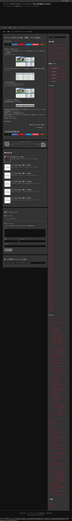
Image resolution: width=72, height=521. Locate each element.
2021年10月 (51, 150)
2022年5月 (51, 136)
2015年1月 (51, 290)
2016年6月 (51, 259)
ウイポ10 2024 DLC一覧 (55, 403)
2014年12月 (51, 292)
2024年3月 (51, 102)
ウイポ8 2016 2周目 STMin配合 (26, 31)
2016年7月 (51, 257)
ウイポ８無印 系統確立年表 (56, 436)
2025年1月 (51, 96)
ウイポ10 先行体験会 (54, 378)
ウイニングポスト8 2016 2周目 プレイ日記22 (21, 181)
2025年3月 (51, 94)
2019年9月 (51, 187)
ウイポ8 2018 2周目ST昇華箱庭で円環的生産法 (58, 492)
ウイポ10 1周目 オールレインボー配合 (58, 384)
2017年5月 (51, 237)
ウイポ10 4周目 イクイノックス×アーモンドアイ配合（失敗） (58, 393)
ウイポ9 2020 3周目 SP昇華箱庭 (57, 349)
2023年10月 (51, 108)
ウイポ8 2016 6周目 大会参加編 (57, 473)
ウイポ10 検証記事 (54, 386)
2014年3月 (51, 310)
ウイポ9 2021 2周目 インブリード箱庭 (57, 355)
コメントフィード (52, 505)
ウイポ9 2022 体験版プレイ (55, 360)
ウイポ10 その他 (54, 382)
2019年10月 (51, 185)
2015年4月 (51, 284)
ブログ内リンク (52, 427)
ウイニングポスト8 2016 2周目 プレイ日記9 (21, 173)
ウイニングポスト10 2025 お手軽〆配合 (58, 409)
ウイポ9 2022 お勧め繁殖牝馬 (56, 366)
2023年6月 (51, 112)
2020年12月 (51, 160)
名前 (5, 239)
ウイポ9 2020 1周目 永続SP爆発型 (57, 339)
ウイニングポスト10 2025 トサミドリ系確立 (57, 52)
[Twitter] (8, 44)
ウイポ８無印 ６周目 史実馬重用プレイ (58, 452)
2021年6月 (51, 152)
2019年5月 (51, 195)
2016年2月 (51, 267)
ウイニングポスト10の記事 (54, 376)
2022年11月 (51, 126)
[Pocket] (35, 44)
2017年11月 (51, 225)
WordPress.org (51, 507)
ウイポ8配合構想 (54, 461)
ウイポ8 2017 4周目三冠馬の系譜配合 (58, 481)
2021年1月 (51, 158)
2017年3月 (51, 241)
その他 (50, 320)
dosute (43, 127)
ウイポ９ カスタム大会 (55, 374)
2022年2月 (51, 142)
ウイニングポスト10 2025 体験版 (57, 405)
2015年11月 (51, 273)
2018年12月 (51, 205)
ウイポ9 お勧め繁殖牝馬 (55, 327)
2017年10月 (51, 227)
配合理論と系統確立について (55, 423)
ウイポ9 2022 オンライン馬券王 (56, 368)
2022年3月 (51, 140)
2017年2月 (51, 243)
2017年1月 (51, 245)
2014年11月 (52, 294)
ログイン (50, 502)
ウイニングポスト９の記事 (55, 322)
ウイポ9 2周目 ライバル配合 (56, 333)
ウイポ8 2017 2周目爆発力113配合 (58, 477)
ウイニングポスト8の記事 (13, 31)
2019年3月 (51, 199)
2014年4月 (51, 308)
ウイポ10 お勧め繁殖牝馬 (55, 380)
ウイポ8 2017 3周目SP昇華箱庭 (57, 479)
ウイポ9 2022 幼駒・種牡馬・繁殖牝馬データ (59, 363)
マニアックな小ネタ (54, 442)
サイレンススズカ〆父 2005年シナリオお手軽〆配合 (58, 57)
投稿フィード (51, 503)
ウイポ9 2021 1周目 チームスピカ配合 (58, 351)
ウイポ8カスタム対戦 (54, 483)
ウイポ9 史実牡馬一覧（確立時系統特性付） (58, 344)
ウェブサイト (6, 244)
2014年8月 (51, 300)
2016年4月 (51, 263)
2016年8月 (51, 255)
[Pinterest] (21, 44)
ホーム (5, 31)
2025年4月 (51, 92)
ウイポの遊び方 (52, 425)
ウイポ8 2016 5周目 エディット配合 (58, 471)
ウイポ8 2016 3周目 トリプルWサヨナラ (59, 466)
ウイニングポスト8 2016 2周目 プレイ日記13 (21, 189)
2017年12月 (51, 223)
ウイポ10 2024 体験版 (54, 395)
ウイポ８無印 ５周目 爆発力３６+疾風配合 (58, 449)
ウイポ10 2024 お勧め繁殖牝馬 (56, 397)
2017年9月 (51, 229)
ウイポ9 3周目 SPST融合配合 (57, 335)
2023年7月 (51, 110)
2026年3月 (51, 88)
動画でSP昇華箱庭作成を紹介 (56, 485)
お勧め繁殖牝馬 (53, 446)
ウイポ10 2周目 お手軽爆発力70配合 (57, 388)
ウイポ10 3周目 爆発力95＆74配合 (57, 390)
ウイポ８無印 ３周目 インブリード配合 (58, 440)
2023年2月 (51, 120)
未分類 (51, 417)
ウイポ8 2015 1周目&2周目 (56, 454)
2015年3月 (51, 286)
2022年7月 (51, 132)
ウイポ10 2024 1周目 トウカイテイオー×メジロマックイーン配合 (58, 400)
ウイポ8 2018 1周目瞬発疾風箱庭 (57, 487)
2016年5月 (51, 261)
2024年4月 (51, 100)
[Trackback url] (25, 263)
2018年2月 (51, 219)
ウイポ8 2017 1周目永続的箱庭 (57, 475)
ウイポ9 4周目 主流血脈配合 (56, 337)
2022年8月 (51, 130)
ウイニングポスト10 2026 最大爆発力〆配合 (59, 415)
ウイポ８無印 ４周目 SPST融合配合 (58, 444)
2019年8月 (51, 189)
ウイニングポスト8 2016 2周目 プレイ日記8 (21, 165)
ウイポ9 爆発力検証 (54, 331)
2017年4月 (51, 239)
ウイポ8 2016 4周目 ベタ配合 (57, 469)
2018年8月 (51, 209)
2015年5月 (51, 282)
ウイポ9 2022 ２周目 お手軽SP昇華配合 (58, 372)
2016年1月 (51, 269)
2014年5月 (51, 306)
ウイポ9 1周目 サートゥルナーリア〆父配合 (58, 325)
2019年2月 (51, 201)
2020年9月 (51, 166)
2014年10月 (52, 296)
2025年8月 (51, 90)
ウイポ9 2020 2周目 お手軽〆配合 (57, 347)
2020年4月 (51, 174)
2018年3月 (51, 217)
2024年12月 (51, 98)
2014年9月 (51, 298)
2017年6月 (51, 235)
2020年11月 (51, 162)
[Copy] (42, 44)
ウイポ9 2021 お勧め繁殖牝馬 (56, 353)
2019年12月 (51, 181)
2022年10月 (51, 128)
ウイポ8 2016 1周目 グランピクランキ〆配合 (59, 459)
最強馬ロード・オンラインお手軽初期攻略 (56, 47)
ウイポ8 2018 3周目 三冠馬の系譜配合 (58, 494)
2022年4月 (51, 138)
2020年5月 (51, 172)
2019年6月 (51, 193)
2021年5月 (51, 154)
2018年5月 (51, 213)
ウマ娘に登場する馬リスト (54, 318)
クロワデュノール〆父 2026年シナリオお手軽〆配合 (58, 59)
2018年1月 (51, 221)
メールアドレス (22, 239)
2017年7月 (51, 233)
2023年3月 (51, 118)
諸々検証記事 (53, 456)
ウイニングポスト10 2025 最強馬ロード (58, 413)
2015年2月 (51, 288)
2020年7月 (51, 168)
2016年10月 (51, 251)
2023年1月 (51, 122)
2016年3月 (51, 265)
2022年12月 (51, 124)
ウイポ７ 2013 (52, 421)
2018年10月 (51, 207)
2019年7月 (51, 191)
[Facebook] (14, 44)
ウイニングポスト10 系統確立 (56, 411)
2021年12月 (51, 146)
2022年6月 (51, 134)
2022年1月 (51, 144)
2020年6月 (51, 170)
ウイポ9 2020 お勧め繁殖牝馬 (56, 341)
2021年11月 (51, 148)
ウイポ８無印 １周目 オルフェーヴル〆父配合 (58, 434)
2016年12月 (51, 247)
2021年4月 (51, 156)
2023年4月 (51, 116)
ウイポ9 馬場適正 (54, 329)
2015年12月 (51, 271)
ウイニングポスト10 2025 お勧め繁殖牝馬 (58, 407)
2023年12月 (51, 104)
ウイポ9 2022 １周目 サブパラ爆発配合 (58, 370)
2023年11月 (51, 106)
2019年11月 (51, 183)
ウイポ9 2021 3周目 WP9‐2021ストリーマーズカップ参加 (58, 358)
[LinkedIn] (28, 44)
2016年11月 (51, 249)
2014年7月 (51, 302)
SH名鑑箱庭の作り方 (54, 489)
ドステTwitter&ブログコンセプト (55, 419)
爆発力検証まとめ (52, 429)
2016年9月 (51, 253)
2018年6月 (51, 211)
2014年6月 (51, 304)
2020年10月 (51, 164)
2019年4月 (51, 197)
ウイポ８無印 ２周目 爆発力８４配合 (58, 438)
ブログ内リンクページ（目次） (17, 156)
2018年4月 (51, 215)
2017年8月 (51, 231)
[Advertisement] (36, 17)
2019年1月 (51, 203)
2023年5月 (51, 114)
